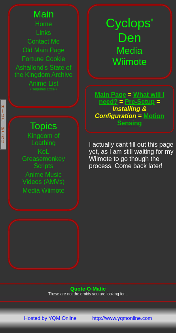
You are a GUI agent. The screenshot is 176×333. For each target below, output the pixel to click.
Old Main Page (43, 50)
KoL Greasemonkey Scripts (43, 158)
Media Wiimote (43, 190)
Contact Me (43, 41)
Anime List (44, 85)
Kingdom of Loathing (44, 139)
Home (43, 24)
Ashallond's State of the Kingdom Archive (44, 71)
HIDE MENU (3, 124)
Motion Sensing (140, 119)
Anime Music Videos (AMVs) (43, 178)
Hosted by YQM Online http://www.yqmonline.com (88, 318)
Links (43, 32)
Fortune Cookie (43, 59)
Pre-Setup (140, 101)
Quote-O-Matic (88, 289)
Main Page (110, 94)
